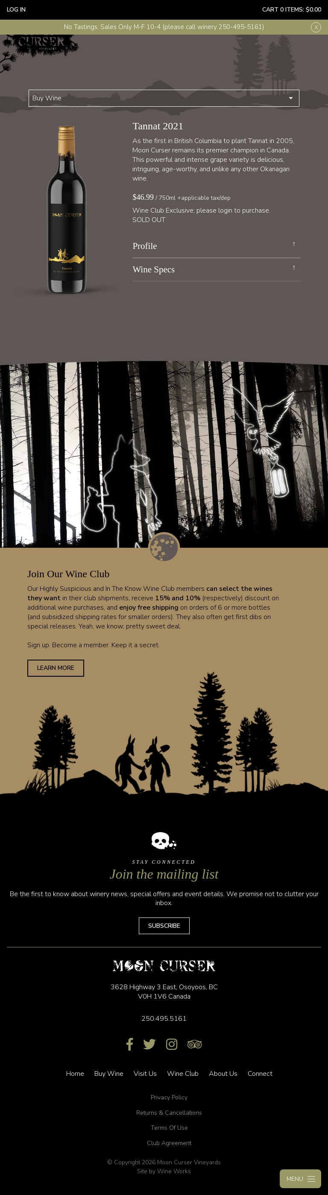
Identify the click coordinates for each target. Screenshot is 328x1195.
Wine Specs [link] (153, 270)
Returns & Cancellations (169, 1113)
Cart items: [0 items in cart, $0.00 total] (291, 10)
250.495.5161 (164, 1018)
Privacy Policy (169, 1097)
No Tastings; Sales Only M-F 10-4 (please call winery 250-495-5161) (164, 27)
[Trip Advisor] (194, 1045)
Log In (16, 10)
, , (164, 991)
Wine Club (183, 1073)
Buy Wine (47, 98)
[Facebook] (129, 1045)
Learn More (55, 668)
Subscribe (164, 926)
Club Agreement (169, 1143)
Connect (260, 1073)
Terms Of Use (169, 1128)
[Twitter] (149, 1045)
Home (75, 1073)
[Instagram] (172, 1045)
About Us (223, 1073)
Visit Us (145, 1073)
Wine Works (174, 1171)
